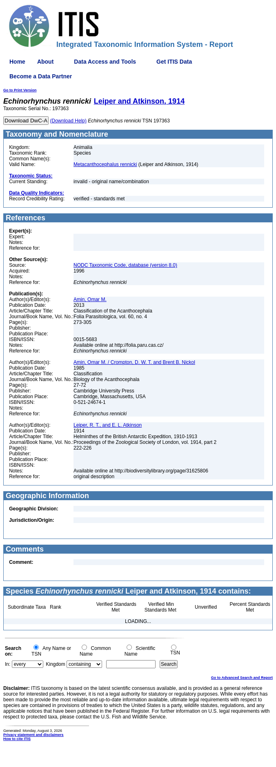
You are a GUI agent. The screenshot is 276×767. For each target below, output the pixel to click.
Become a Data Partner (40, 76)
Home (17, 61)
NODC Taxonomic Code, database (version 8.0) (125, 265)
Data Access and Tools (105, 61)
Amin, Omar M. (90, 299)
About (45, 61)
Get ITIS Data (174, 61)
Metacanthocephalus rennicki (105, 164)
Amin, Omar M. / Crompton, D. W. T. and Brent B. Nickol (134, 362)
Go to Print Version (20, 90)
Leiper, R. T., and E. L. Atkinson (107, 425)
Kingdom (55, 664)
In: (7, 664)
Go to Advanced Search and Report (242, 678)
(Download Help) (68, 121)
